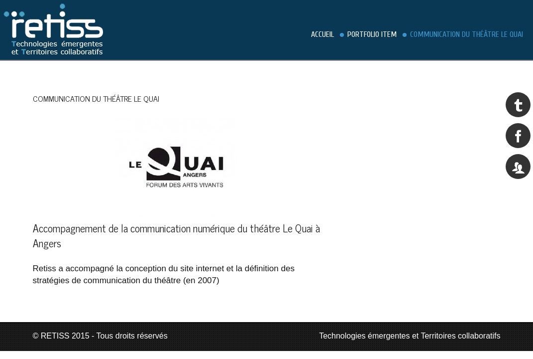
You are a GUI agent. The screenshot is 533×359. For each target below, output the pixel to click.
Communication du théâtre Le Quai (466, 34)
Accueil (322, 34)
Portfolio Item (372, 34)
